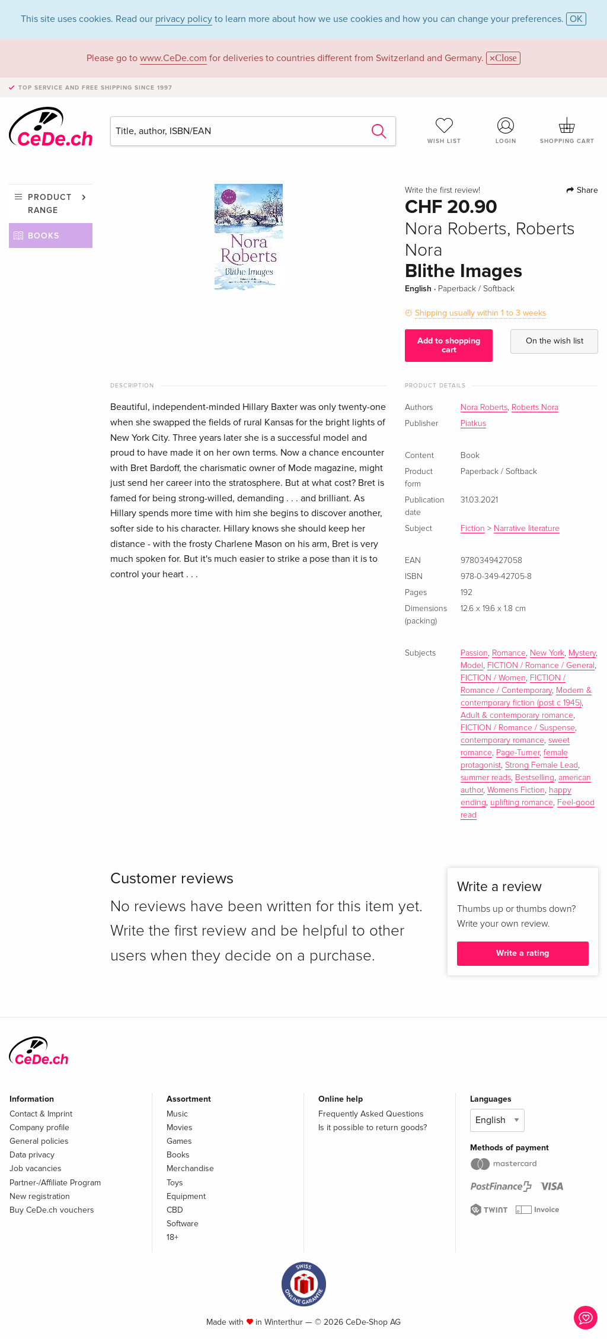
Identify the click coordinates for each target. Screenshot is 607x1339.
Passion (474, 653)
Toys (175, 1183)
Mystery (582, 653)
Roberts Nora (535, 407)
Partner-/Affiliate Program (55, 1183)
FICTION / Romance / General (541, 665)
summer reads (486, 778)
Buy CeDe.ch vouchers (51, 1210)
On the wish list (554, 341)
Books (43, 236)
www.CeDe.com (173, 58)
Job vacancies (35, 1168)
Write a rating (522, 953)
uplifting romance (521, 803)
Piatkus (473, 423)
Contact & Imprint (40, 1114)
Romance (509, 653)
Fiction (473, 528)
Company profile (39, 1127)
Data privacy (32, 1155)
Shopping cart (567, 130)
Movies (180, 1127)
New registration (39, 1196)
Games (179, 1141)
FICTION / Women (493, 678)
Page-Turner (517, 753)
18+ (172, 1237)
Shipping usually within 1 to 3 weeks (481, 313)
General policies (39, 1141)
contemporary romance (502, 740)
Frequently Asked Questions (371, 1114)
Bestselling (534, 778)
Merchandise (190, 1168)
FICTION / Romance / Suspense (518, 728)
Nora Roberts (484, 407)
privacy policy (183, 19)
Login (505, 130)
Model (472, 665)
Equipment (186, 1196)
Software (183, 1224)
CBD (175, 1210)
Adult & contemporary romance (517, 715)
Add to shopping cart (448, 345)
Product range (50, 203)
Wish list (444, 130)
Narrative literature (527, 528)
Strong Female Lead (541, 765)
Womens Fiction (516, 790)
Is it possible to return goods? (372, 1127)
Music (177, 1114)
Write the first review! (442, 190)
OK (576, 19)
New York (547, 653)
